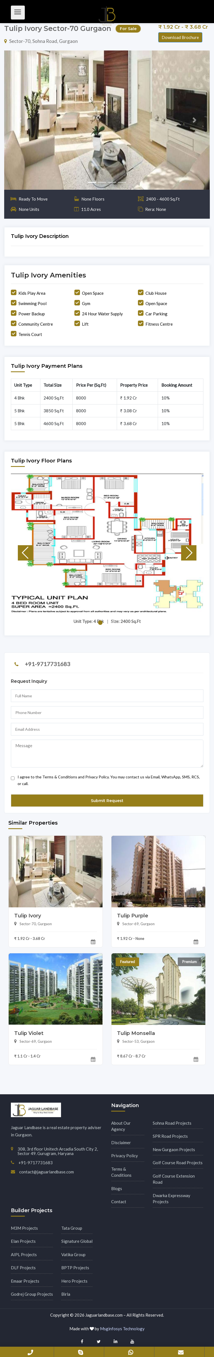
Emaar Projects (25, 1280)
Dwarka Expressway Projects (171, 1198)
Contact (118, 1201)
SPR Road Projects (170, 1136)
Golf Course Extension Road (174, 1179)
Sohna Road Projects (172, 1122)
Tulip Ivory (27, 916)
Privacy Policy (124, 1155)
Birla (65, 1294)
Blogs (116, 1188)
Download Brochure (180, 37)
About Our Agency (121, 1126)
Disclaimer (121, 1142)
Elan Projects (23, 1241)
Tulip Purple (132, 916)
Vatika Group (73, 1254)
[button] (19, 120)
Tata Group (71, 1228)
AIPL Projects (24, 1254)
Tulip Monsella (136, 1033)
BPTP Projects (75, 1267)
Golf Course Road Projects (178, 1162)
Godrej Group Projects (32, 1294)
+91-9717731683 (47, 664)
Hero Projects (74, 1280)
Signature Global (77, 1241)
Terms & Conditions (121, 1172)
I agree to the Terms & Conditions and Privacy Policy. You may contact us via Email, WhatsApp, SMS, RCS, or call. (105, 779)
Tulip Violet (28, 1033)
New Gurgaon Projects (174, 1149)
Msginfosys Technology (122, 1328)
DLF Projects (23, 1267)
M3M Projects (24, 1228)
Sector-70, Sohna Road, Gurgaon (41, 41)
